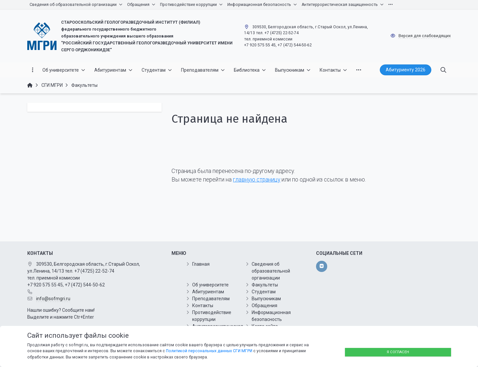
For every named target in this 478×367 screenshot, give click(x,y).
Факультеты (265, 284)
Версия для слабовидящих (424, 36)
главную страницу (256, 179)
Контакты (202, 305)
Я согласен (398, 352)
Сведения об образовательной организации (271, 271)
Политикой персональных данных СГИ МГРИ (209, 351)
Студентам (264, 291)
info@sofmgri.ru (53, 298)
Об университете (210, 284)
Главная (201, 264)
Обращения (264, 305)
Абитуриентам (208, 291)
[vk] (321, 266)
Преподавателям (211, 298)
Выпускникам (266, 298)
